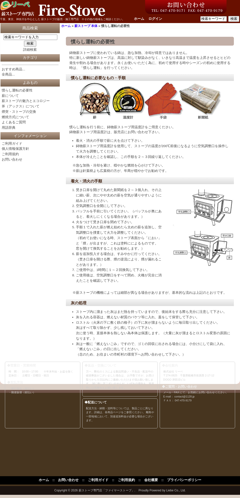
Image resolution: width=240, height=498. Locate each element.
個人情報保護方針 (15, 149)
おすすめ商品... (13, 69)
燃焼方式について (15, 117)
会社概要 (151, 480)
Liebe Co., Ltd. (176, 490)
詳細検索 (30, 49)
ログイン (155, 19)
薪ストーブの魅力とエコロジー (26, 101)
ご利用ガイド (12, 143)
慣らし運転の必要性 (17, 90)
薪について (10, 96)
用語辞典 (8, 127)
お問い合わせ (12, 159)
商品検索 (30, 28)
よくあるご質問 (14, 122)
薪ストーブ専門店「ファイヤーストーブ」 (106, 490)
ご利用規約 (10, 154)
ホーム (139, 19)
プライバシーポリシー (184, 480)
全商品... (8, 74)
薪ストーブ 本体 (86, 26)
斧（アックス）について (20, 106)
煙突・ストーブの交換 (19, 112)
